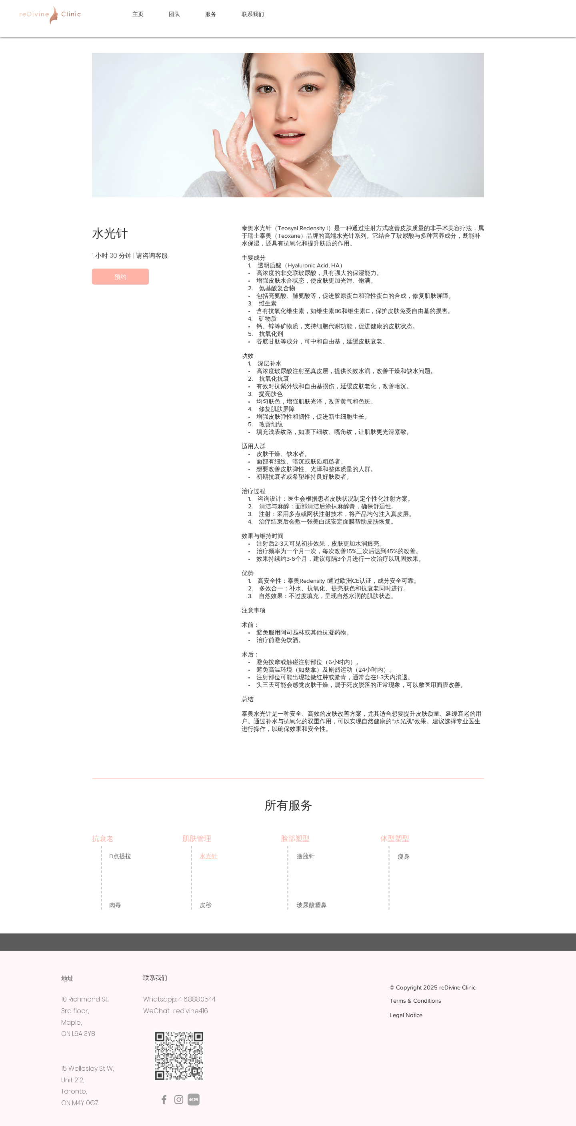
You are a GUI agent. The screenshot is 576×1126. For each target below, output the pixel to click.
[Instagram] (179, 1100)
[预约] (120, 277)
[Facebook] (164, 1100)
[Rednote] (194, 1100)
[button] (217, 14)
